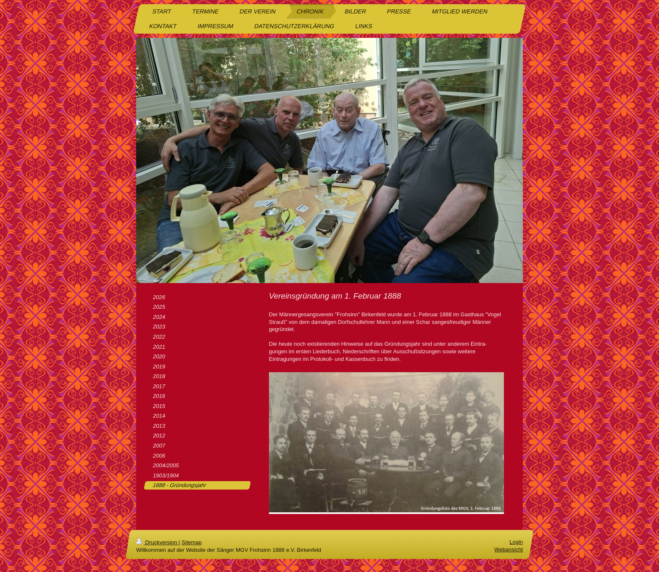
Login (516, 542)
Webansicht (508, 549)
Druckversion (157, 542)
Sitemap (192, 542)
